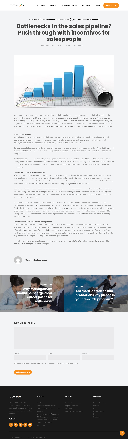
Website (85, 353)
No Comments (79, 45)
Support (68, 408)
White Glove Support (73, 403)
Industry (96, 417)
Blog (95, 408)
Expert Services (71, 406)
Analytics (34, 19)
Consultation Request (74, 411)
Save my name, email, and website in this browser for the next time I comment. (47, 363)
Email (51, 353)
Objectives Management (47, 420)
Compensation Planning (46, 406)
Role (95, 414)
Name (17, 353)
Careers (96, 406)
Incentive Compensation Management (55, 19)
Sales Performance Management (85, 19)
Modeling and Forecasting (47, 417)
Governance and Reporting (48, 414)
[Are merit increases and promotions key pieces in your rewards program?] (96, 293)
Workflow (41, 425)
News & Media (98, 411)
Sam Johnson (48, 45)
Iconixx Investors (100, 403)
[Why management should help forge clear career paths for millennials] (32, 293)
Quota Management (45, 422)
